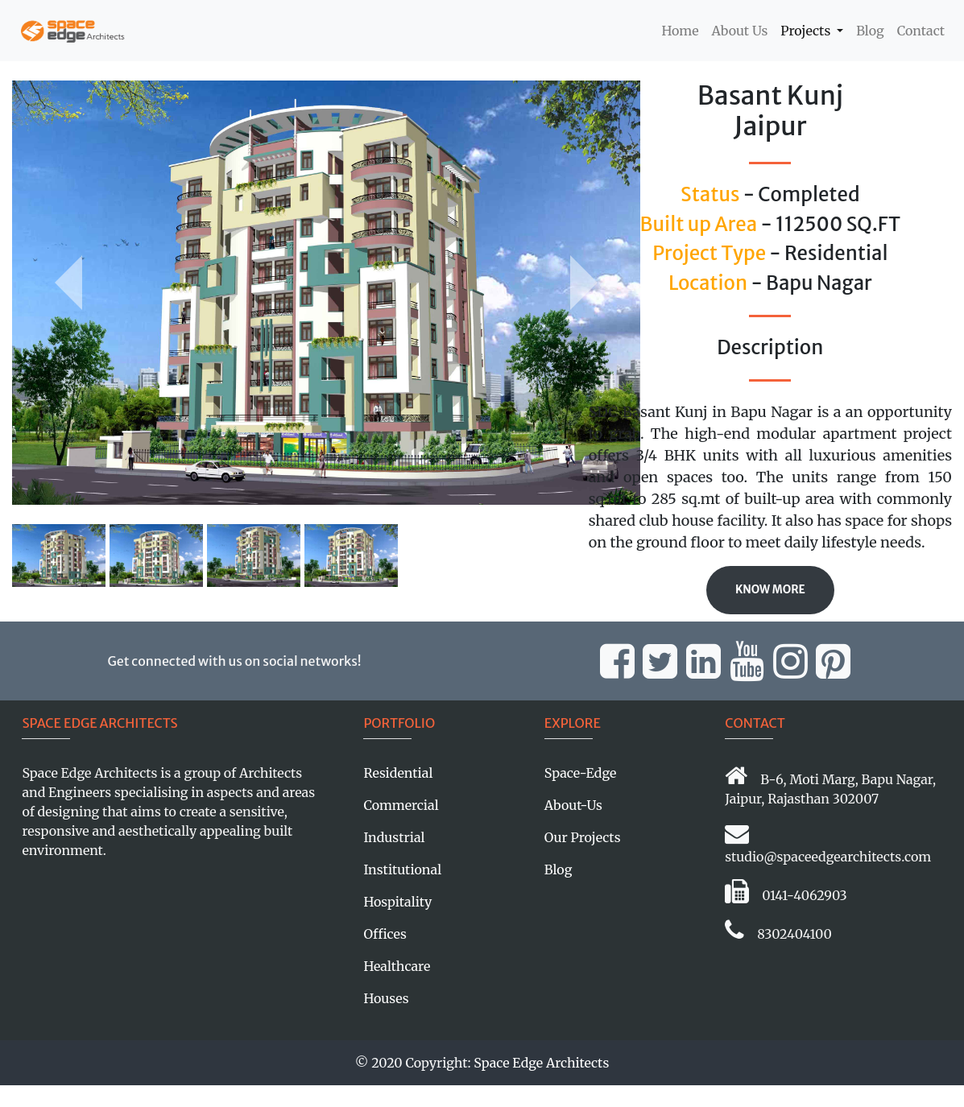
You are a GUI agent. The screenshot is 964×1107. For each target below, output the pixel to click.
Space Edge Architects (541, 1063)
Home (683, 29)
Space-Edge (580, 773)
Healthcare (396, 966)
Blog (870, 31)
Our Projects (582, 837)
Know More (770, 590)
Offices (384, 934)
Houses (385, 998)
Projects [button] (807, 31)
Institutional (402, 869)
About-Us (573, 805)
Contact (921, 31)
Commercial (400, 805)
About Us (740, 31)
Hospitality (397, 902)
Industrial (393, 837)
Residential (397, 773)
